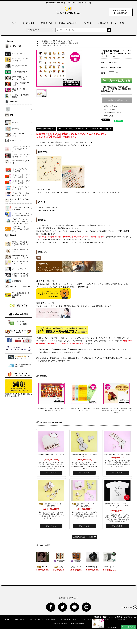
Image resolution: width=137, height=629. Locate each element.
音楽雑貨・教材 (46, 23)
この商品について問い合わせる (116, 100)
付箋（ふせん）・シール (60, 45)
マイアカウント (35, 619)
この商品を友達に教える (112, 112)
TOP (14, 23)
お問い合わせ (103, 23)
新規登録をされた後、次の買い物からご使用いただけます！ (18, 388)
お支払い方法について (68, 619)
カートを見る (120, 23)
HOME (7, 619)
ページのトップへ (128, 607)
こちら (45, 358)
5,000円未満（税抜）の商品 (68, 43)
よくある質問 (86, 242)
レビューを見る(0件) (111, 106)
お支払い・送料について (67, 23)
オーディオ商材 (28, 23)
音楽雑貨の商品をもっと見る (84, 537)
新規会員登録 (50, 619)
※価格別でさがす (48, 43)
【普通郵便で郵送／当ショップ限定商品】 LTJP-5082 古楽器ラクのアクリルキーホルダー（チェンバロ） (116, 410)
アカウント (87, 23)
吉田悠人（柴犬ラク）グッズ (61, 41)
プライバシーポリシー (90, 619)
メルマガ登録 (19, 619)
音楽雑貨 (45, 41)
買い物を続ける (109, 116)
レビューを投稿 (109, 109)
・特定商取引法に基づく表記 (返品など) (114, 87)
